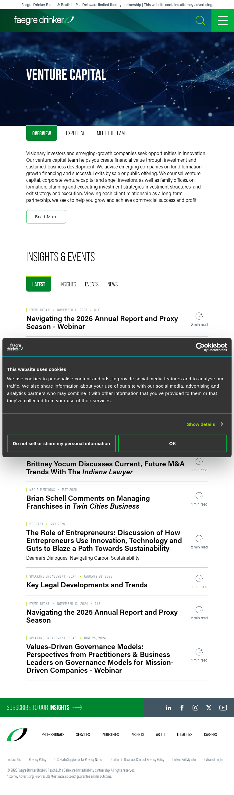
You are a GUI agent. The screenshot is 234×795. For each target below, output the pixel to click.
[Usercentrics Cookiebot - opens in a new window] (200, 346)
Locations (184, 734)
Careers (210, 734)
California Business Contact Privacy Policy (138, 759)
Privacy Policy (37, 759)
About (160, 734)
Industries (110, 734)
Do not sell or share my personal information (61, 443)
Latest (38, 284)
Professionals (53, 734)
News (113, 284)
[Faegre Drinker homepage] (44, 20)
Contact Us (14, 759)
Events (91, 284)
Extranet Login (213, 759)
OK (172, 443)
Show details (201, 424)
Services (83, 734)
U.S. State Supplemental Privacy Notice (79, 759)
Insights (68, 284)
